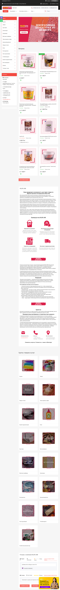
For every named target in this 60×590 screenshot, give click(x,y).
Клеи (41, 424)
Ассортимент (12, 11)
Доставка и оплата (23, 11)
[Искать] (45, 11)
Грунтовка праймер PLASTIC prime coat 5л (48, 136)
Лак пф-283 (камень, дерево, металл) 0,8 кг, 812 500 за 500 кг (48, 105)
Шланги (4, 65)
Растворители (22, 497)
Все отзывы (35, 585)
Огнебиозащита (43, 521)
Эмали (41, 376)
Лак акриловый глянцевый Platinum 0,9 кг (48, 71)
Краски (21, 376)
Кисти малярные (6, 62)
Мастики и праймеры (24, 473)
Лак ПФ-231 (22, 136)
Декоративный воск (44, 497)
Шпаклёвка (5, 33)
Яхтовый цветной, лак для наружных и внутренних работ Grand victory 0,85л (27, 167)
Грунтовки (5, 27)
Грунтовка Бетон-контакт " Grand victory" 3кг (48, 167)
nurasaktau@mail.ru (24, 337)
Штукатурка (42, 473)
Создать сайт (4, 0)
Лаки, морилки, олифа (44, 400)
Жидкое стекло (23, 400)
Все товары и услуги (24, 179)
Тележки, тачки (6, 68)
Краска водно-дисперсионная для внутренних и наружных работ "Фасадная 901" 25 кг (28, 105)
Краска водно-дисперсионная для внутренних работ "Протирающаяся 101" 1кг (28, 72)
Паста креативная (23, 521)
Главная (5, 11)
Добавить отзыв (55, 3)
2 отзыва (48, 0)
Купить (21, 80)
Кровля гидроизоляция (24, 424)
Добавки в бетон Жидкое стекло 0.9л (29, 564)
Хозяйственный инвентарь (25, 545)
